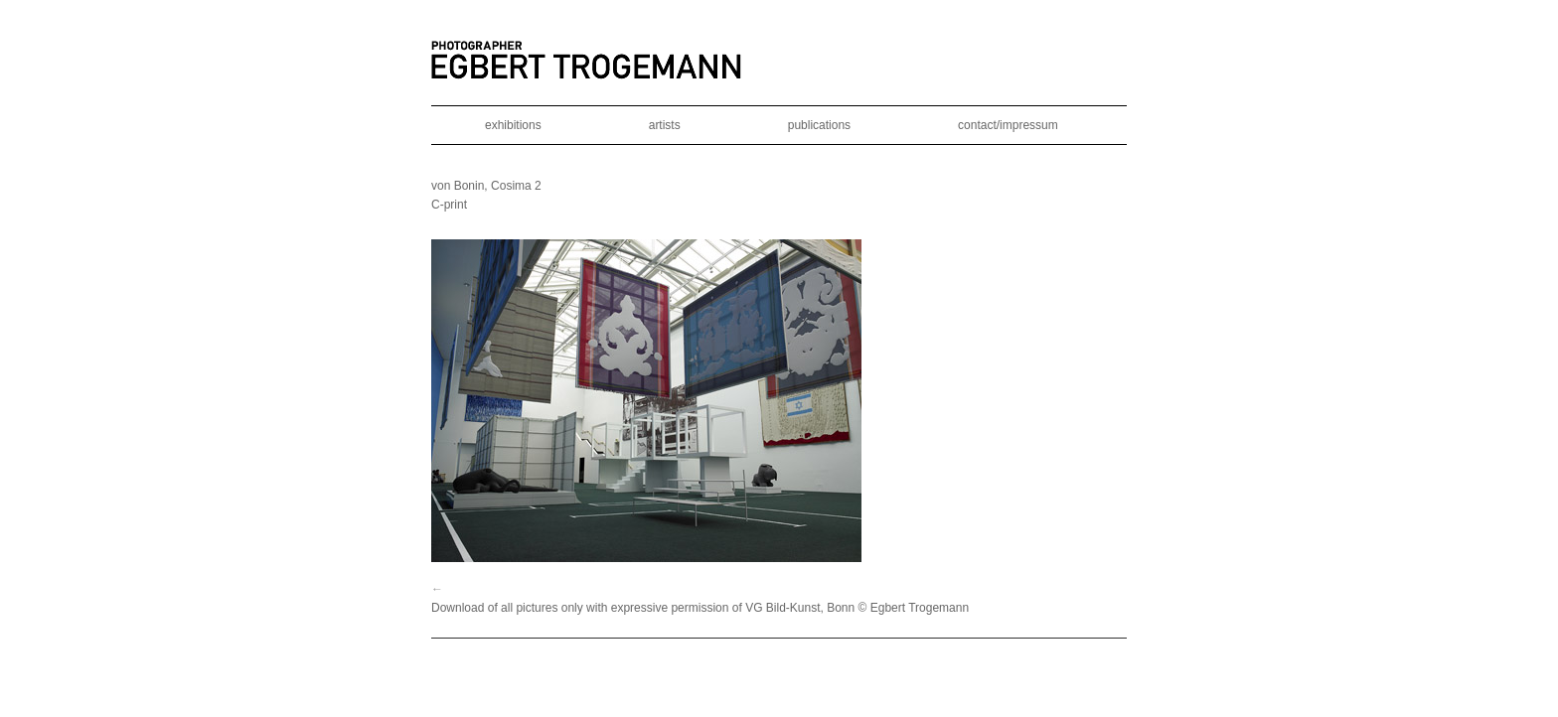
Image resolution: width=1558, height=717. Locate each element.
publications (819, 125)
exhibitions (513, 125)
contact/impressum (1008, 125)
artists (665, 125)
